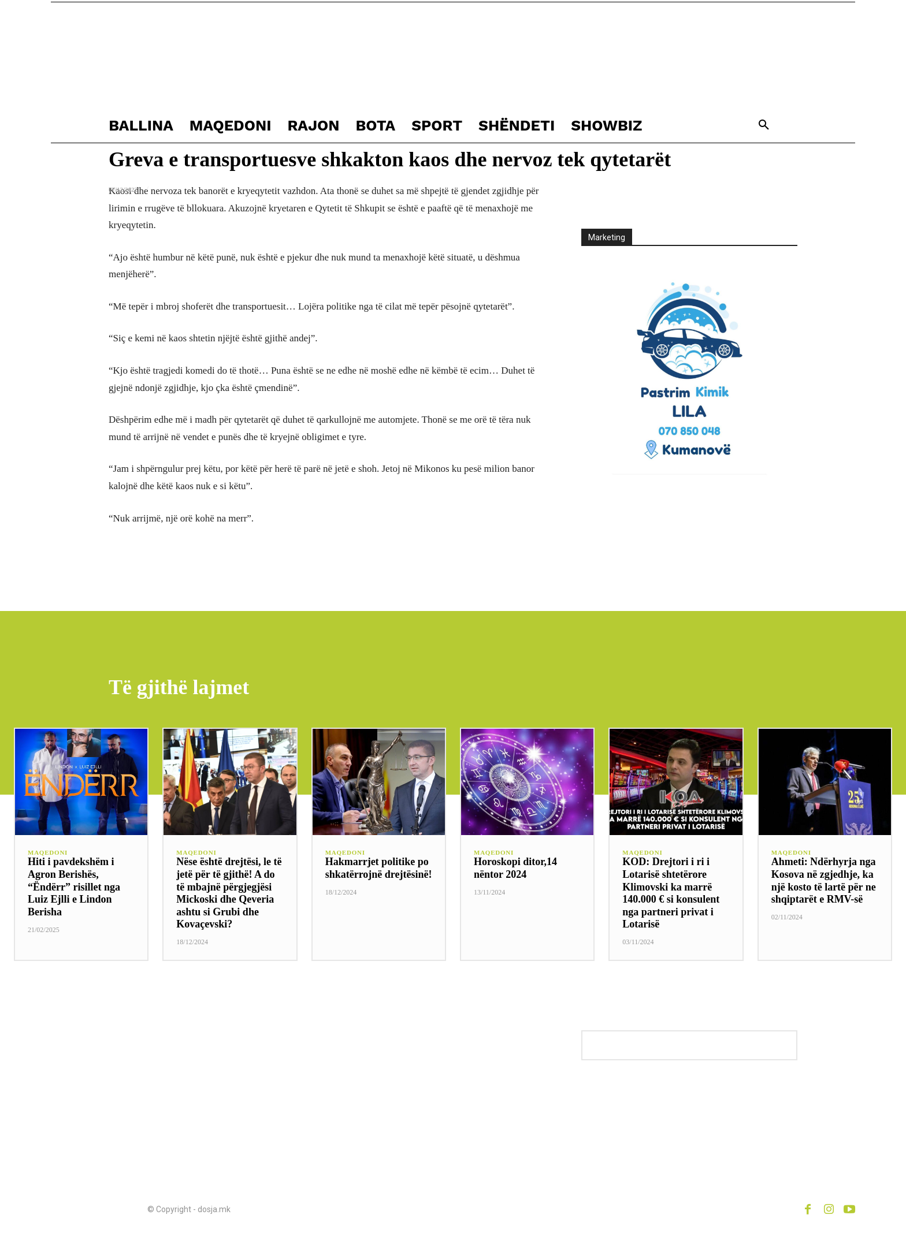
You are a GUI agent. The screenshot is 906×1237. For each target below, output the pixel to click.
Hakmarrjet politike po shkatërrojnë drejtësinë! (378, 868)
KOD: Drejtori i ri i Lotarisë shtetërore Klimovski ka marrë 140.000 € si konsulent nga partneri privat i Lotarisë (670, 893)
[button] (764, 125)
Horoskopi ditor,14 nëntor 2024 (515, 868)
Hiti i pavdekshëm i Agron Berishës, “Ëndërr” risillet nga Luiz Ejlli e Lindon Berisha (74, 887)
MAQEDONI (48, 853)
